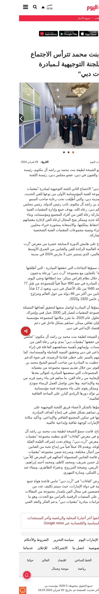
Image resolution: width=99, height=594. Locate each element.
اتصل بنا (59, 548)
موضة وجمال (40, 568)
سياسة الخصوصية (82, 548)
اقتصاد (43, 560)
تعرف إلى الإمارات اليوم (77, 540)
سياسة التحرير (44, 540)
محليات (85, 560)
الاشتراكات (40, 548)
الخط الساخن (64, 560)
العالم (26, 560)
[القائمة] (16, 7)
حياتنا (11, 560)
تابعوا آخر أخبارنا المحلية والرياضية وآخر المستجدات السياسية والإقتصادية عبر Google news (44, 520)
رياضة (63, 568)
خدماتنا (9, 548)
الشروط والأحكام (17, 540)
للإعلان (23, 548)
